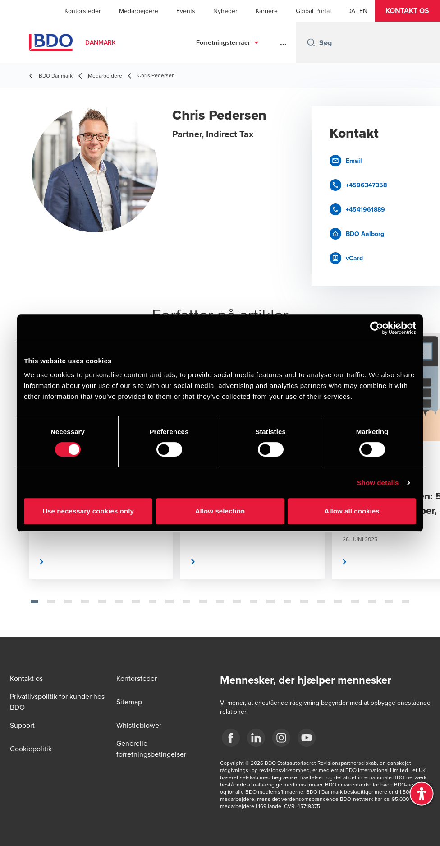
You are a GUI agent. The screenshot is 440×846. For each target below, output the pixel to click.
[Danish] (351, 11)
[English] (363, 11)
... (283, 42)
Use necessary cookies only (88, 511)
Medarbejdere (138, 10)
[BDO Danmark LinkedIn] (256, 738)
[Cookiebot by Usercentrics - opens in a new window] (376, 328)
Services (238, 42)
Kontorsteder (82, 10)
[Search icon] (311, 42)
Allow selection (220, 511)
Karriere (267, 10)
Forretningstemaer (170, 42)
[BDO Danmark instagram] (281, 738)
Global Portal (313, 10)
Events (185, 10)
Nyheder (225, 10)
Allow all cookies (352, 511)
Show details (378, 482)
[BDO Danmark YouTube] (306, 738)
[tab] (34, 601)
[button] (407, 11)
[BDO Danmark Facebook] (231, 738)
